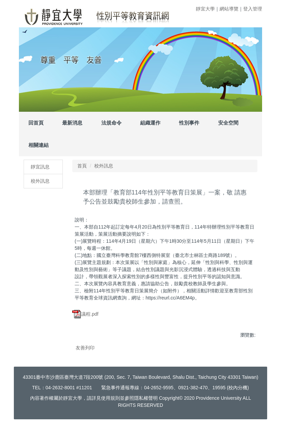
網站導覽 (229, 8)
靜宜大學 (205, 8)
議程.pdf (85, 314)
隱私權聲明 (146, 398)
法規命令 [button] (111, 123)
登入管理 (252, 8)
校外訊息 (40, 181)
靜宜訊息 (40, 166)
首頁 (82, 165)
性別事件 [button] (189, 123)
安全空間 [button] (228, 123)
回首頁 (36, 123)
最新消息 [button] (72, 123)
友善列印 (85, 347)
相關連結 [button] (38, 145)
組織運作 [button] (150, 123)
